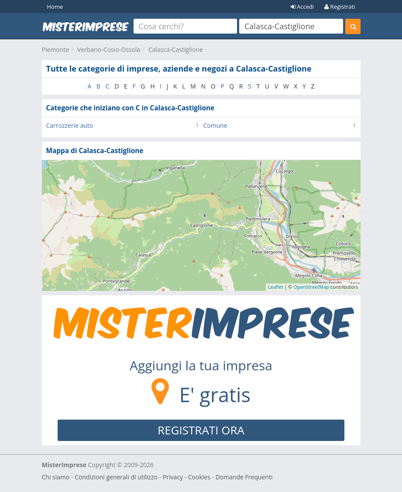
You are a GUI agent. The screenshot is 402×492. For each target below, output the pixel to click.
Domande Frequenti (244, 477)
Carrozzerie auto (69, 125)
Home (55, 6)
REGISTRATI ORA (201, 430)
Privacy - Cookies (186, 477)
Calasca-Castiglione (175, 49)
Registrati (339, 6)
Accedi (302, 6)
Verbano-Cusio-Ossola (108, 49)
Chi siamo (56, 477)
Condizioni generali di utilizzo (116, 477)
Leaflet (275, 287)
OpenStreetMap (311, 287)
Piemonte (55, 49)
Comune (215, 125)
